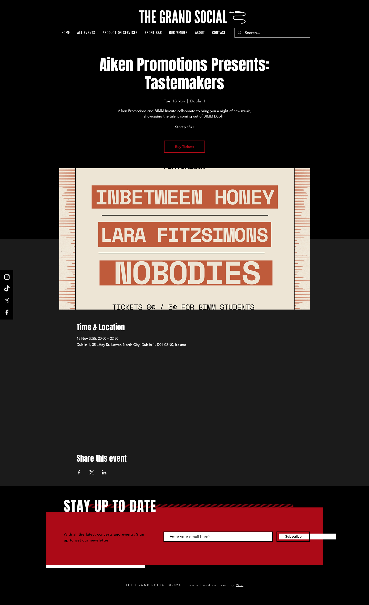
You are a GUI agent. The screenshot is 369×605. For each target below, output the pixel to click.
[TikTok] (7, 288)
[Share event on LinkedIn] (104, 472)
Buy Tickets (184, 146)
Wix (239, 585)
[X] (7, 300)
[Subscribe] (293, 537)
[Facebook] (7, 312)
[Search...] (271, 33)
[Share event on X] (91, 472)
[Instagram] (7, 277)
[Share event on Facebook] (79, 472)
